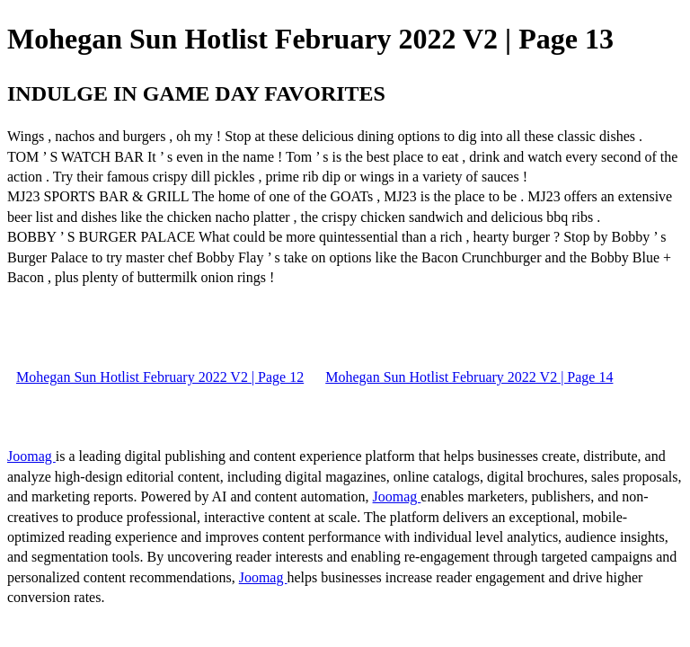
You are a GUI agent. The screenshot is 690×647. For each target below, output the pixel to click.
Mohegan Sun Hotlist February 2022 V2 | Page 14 (469, 377)
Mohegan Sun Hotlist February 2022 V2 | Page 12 (160, 377)
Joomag (31, 456)
